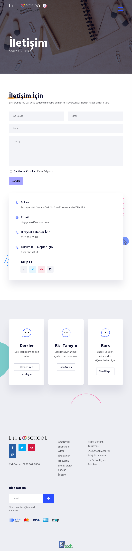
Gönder (15, 181)
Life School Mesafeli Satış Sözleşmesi (99, 453)
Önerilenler (64, 456)
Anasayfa (14, 51)
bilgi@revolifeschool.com (35, 222)
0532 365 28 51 (29, 252)
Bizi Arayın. (66, 367)
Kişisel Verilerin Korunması (96, 444)
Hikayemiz (63, 461)
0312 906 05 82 (29, 237)
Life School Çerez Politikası (97, 462)
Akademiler (64, 442)
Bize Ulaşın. (105, 371)
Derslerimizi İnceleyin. (26, 368)
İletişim (62, 475)
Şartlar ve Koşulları (25, 171)
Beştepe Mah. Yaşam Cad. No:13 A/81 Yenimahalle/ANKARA (53, 208)
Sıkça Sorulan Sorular (65, 468)
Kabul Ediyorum (33, 171)
